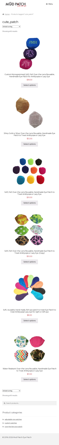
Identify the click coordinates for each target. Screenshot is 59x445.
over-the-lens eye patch (13, 427)
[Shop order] (11, 26)
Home (7, 14)
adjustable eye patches (13, 419)
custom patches (11, 423)
